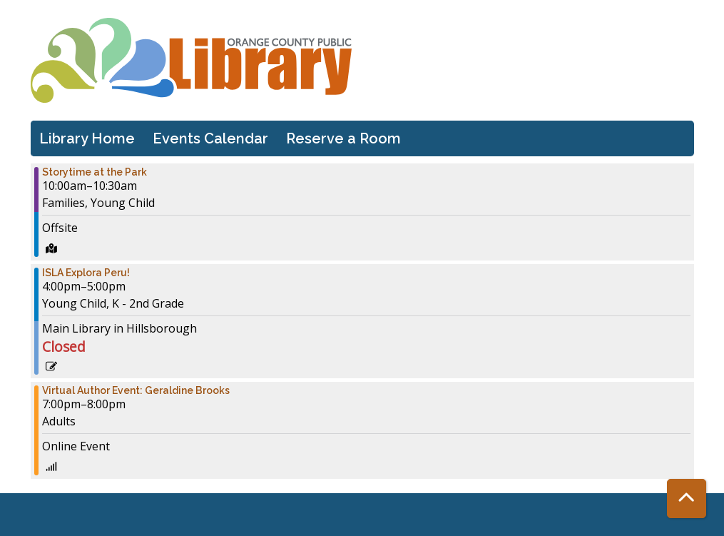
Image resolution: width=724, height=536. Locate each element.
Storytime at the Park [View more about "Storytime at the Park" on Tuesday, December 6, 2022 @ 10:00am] (94, 172)
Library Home (87, 138)
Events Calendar (210, 138)
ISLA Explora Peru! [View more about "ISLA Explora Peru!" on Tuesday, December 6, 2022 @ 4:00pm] (86, 273)
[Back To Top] (686, 498)
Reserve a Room (343, 138)
